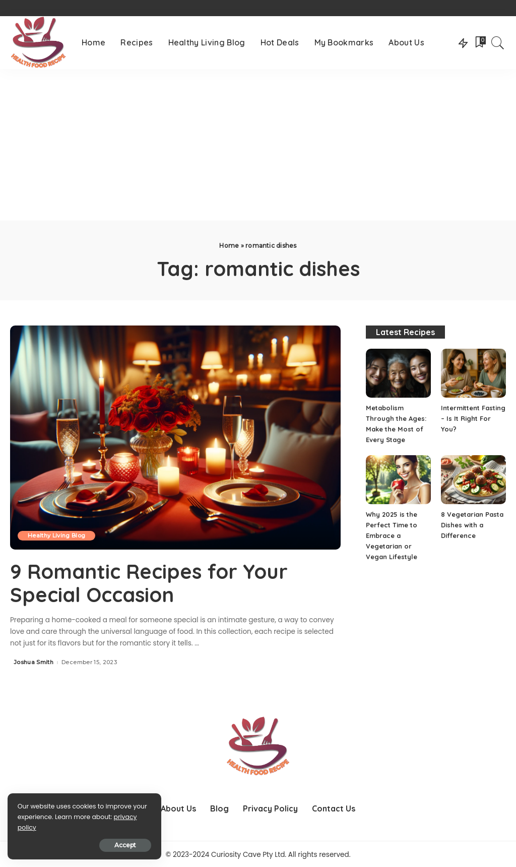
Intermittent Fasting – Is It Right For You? (473, 418)
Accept (123, 845)
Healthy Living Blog (57, 535)
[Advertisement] (258, 144)
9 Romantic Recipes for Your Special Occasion (149, 583)
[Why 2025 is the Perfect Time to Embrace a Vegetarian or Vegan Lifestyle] (398, 479)
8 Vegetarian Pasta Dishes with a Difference (472, 524)
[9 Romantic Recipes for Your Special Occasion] (175, 437)
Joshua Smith (33, 661)
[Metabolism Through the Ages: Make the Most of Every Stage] (398, 373)
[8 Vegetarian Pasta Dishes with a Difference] (473, 479)
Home (229, 245)
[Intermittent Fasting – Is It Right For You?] (473, 373)
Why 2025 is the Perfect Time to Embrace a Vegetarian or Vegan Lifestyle (391, 535)
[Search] (498, 42)
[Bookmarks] (479, 42)
